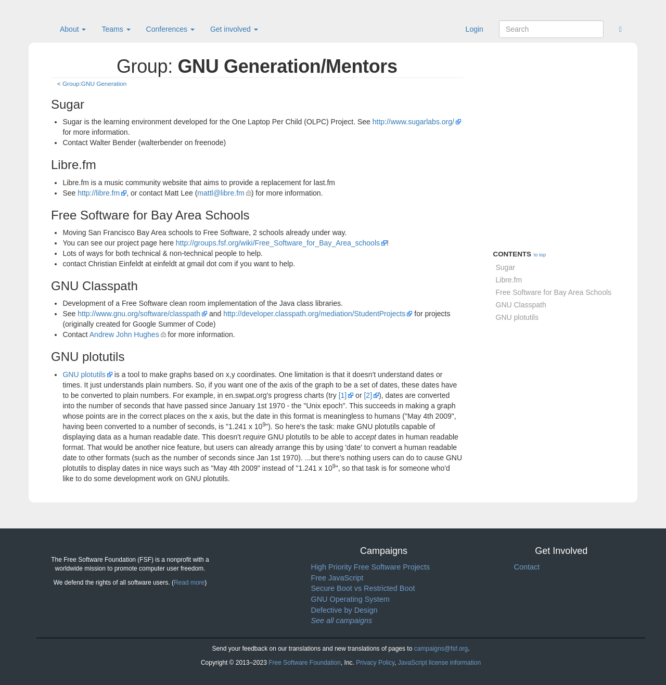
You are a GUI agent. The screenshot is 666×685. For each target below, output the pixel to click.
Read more (189, 582)
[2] (368, 395)
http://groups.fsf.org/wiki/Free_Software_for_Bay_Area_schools (278, 243)
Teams (115, 29)
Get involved (234, 29)
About (73, 29)
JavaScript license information (439, 662)
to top (540, 254)
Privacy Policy (375, 662)
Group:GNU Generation (94, 83)
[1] (343, 395)
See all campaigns (342, 620)
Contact (527, 567)
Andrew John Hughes (124, 334)
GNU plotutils (83, 374)
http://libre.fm (99, 193)
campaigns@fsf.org (441, 648)
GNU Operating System (350, 599)
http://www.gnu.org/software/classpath (139, 313)
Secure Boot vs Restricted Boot (363, 588)
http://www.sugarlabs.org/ (413, 122)
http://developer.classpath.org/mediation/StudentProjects (314, 313)
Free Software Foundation (304, 662)
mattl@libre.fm (220, 193)
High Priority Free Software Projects (370, 567)
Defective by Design (344, 610)
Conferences (170, 29)
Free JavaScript (337, 578)
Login (474, 29)
